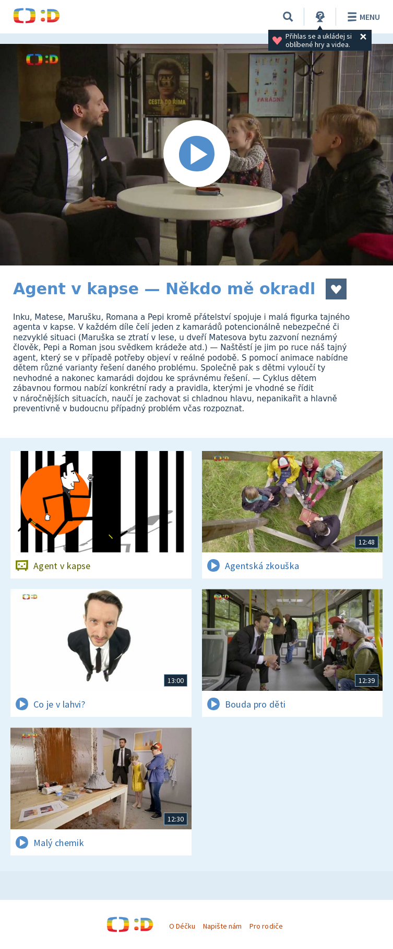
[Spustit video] (196, 154)
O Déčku (182, 926)
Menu (362, 17)
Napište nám (222, 926)
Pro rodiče (265, 926)
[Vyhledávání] (288, 16)
